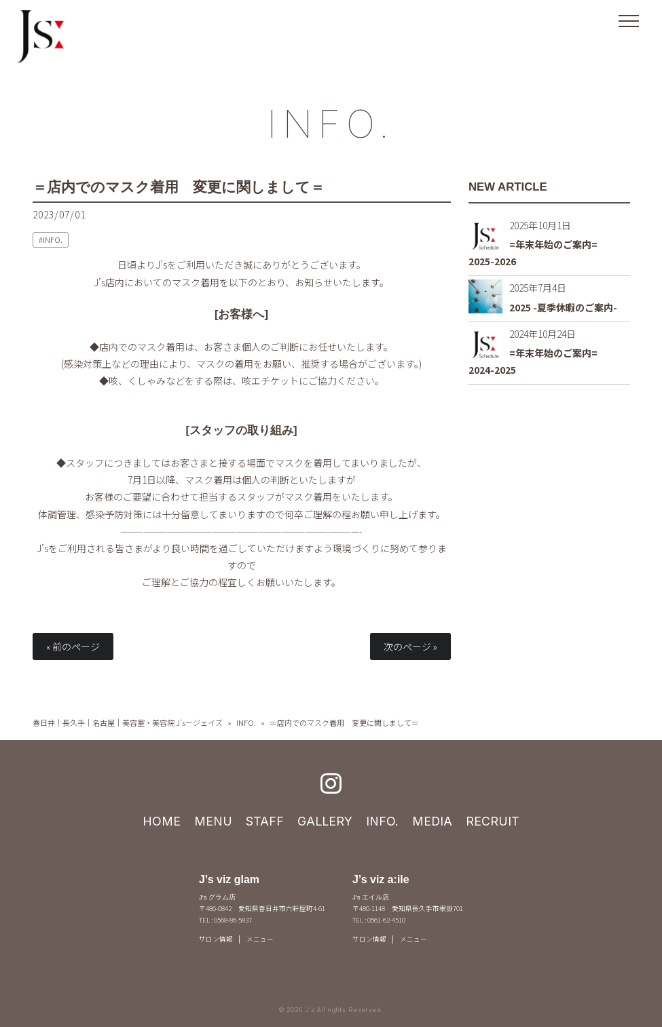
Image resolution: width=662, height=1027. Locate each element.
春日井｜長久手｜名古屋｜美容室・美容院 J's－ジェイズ (128, 722)
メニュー (260, 939)
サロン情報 (216, 939)
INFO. (331, 123)
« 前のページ (73, 646)
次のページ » (410, 646)
